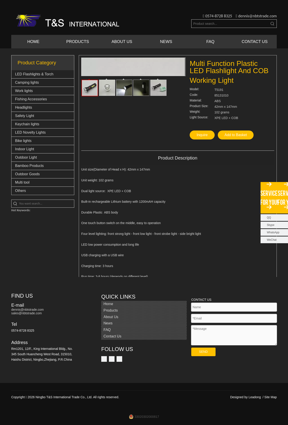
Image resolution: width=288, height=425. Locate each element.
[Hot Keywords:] (272, 24)
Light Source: (199, 117)
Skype (270, 225)
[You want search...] (46, 203)
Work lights (24, 91)
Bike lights (23, 141)
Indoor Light (24, 149)
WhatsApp (273, 232)
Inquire (202, 135)
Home (108, 304)
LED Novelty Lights (30, 132)
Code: (194, 95)
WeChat (272, 239)
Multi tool (22, 182)
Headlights (23, 107)
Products (111, 310)
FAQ (107, 330)
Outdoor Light (26, 157)
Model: (194, 89)
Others (20, 191)
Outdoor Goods (27, 174)
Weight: (195, 111)
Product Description (177, 157)
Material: (196, 100)
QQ (269, 217)
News (108, 323)
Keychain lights (27, 124)
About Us (111, 317)
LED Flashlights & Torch (34, 74)
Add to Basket (236, 135)
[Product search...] (229, 24)
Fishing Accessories (31, 99)
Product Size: (199, 106)
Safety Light (24, 116)
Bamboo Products (29, 166)
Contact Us (112, 336)
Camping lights (27, 82)
